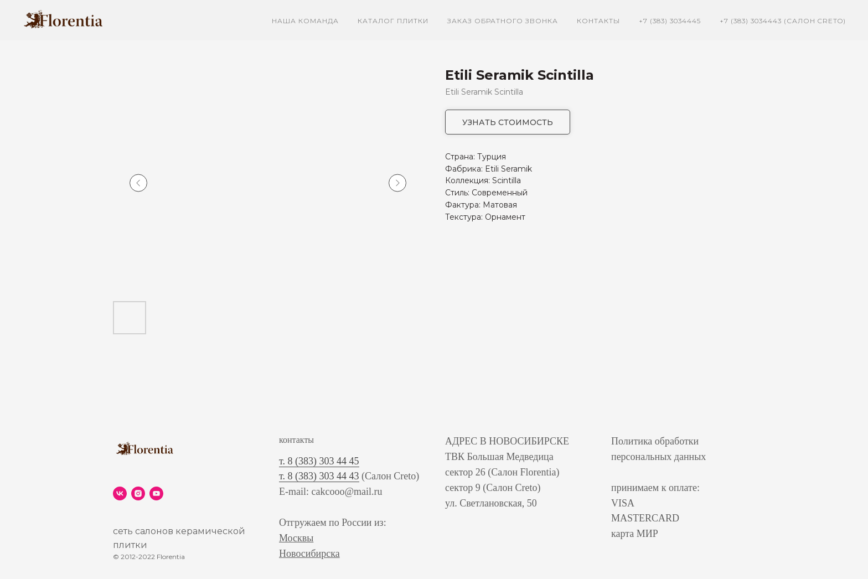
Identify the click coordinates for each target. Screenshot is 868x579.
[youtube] (156, 493)
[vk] (120, 493)
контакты (598, 21)
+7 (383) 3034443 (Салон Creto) (783, 21)
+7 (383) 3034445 (670, 21)
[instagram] (138, 493)
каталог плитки (393, 21)
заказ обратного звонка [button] (502, 21)
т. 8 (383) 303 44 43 (319, 476)
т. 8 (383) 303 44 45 (319, 461)
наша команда (305, 21)
